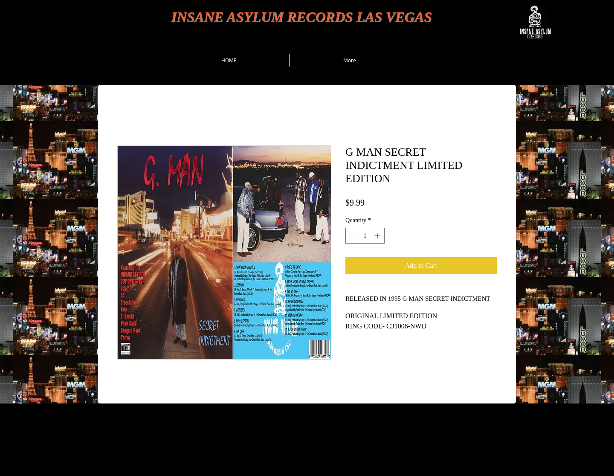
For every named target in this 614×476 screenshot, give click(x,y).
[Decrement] (352, 235)
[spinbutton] (365, 235)
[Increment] (378, 235)
